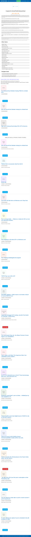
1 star (12, 13)
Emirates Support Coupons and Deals (6, 502)
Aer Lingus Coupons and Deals (5, 522)
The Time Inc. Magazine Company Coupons (7, 69)
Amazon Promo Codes (5, 57)
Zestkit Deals (3, 66)
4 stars (17, 13)
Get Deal (5, 100)
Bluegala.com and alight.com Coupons (7, 53)
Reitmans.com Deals (4, 45)
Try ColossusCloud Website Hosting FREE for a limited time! (9, 73)
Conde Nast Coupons (4, 65)
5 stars (18, 13)
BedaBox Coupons (4, 44)
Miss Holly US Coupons (5, 49)
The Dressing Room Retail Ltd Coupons (7, 48)
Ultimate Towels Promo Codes (6, 62)
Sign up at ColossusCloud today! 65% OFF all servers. (9, 76)
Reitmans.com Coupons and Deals (5, 223)
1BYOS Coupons (4, 58)
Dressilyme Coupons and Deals (5, 185)
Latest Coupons (8, 2)
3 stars (15, 13)
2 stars (14, 13)
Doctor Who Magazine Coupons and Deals (6, 420)
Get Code (5, 327)
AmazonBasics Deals (4, 61)
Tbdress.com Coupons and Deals (5, 167)
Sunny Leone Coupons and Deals (5, 441)
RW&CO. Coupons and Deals (5, 299)
